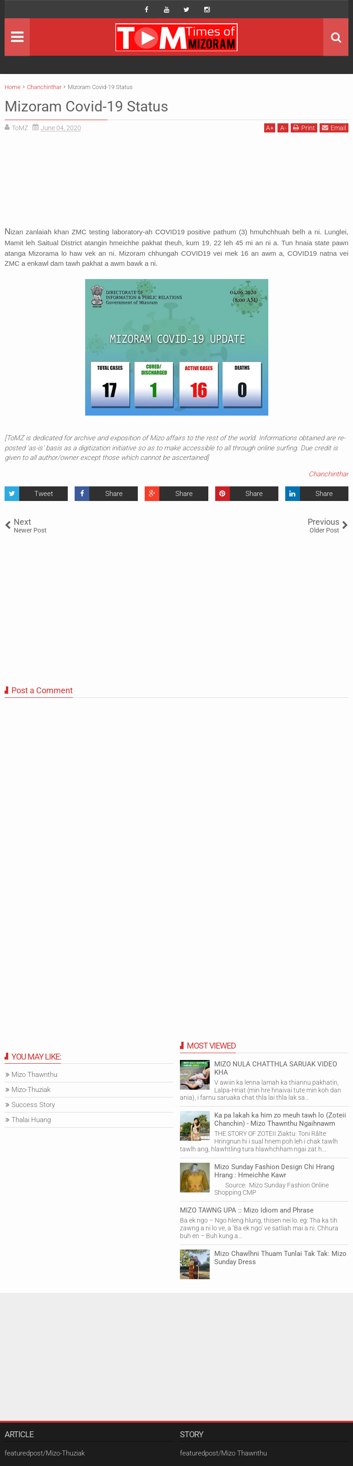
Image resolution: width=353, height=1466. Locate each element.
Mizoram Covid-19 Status (86, 106)
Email (334, 127)
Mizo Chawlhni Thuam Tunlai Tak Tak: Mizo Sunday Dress (280, 1258)
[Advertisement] (176, 182)
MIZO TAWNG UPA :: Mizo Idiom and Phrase (247, 1210)
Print (304, 127)
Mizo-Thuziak (30, 1090)
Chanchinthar (328, 474)
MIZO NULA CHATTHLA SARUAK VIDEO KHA (275, 1068)
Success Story (33, 1105)
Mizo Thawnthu (34, 1074)
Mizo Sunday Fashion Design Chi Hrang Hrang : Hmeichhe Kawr (274, 1171)
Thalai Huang (31, 1120)
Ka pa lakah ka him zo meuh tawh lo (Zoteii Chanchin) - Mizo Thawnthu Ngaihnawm (280, 1119)
